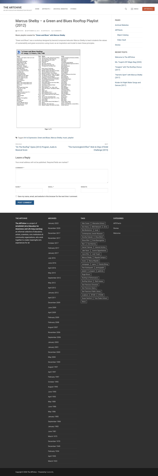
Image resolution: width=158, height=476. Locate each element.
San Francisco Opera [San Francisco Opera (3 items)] (89, 288)
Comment (20, 168)
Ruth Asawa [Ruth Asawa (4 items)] (99, 281)
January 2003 (53, 342)
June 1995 (52, 392)
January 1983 (53, 426)
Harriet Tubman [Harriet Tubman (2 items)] (87, 247)
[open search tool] (126, 9)
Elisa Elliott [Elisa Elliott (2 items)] (99, 237)
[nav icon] (135, 9)
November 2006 (54, 332)
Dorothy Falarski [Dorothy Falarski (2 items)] (87, 237)
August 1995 (53, 387)
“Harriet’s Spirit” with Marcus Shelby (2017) (128, 76)
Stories (117, 45)
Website (84, 187)
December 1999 (54, 362)
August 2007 (53, 327)
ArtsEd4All (148, 9)
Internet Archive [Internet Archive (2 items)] (100, 247)
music (65, 138)
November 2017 (54, 238)
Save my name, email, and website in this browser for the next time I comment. (48, 196)
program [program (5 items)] (92, 271)
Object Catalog (123, 35)
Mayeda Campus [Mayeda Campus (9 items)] (100, 257)
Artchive (19, 31)
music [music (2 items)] (84, 261)
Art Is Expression (30, 138)
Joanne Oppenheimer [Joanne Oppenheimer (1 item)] (99, 250)
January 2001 (53, 347)
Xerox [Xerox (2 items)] (84, 302)
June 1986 (52, 407)
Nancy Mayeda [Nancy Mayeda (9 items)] (94, 261)
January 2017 (53, 253)
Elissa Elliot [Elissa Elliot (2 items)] (86, 240)
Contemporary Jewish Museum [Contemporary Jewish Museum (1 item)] (92, 233)
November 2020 (54, 228)
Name (18, 187)
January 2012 (53, 293)
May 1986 (52, 412)
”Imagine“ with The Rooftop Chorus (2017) (128, 68)
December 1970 (54, 441)
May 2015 (52, 273)
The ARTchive (12, 7)
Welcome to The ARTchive (125, 57)
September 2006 (54, 337)
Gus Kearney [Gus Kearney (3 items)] (92, 244)
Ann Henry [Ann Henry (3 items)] (85, 227)
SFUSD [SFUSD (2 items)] (93, 295)
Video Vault (121, 40)
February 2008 (53, 322)
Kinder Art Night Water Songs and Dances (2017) (128, 84)
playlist (70, 138)
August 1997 (53, 367)
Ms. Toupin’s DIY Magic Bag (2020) (128, 62)
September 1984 (54, 422)
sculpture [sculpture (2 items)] (85, 295)
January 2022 (53, 223)
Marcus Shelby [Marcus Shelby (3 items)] (87, 257)
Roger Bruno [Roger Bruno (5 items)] (86, 274)
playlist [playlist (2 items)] (84, 271)
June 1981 (52, 431)
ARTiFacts (45, 31)
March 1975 (52, 436)
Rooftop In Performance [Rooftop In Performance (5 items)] (90, 278)
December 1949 (54, 446)
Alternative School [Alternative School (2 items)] (98, 223)
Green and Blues (44, 138)
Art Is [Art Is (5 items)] (105, 227)
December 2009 (54, 303)
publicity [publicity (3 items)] (100, 271)
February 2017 (53, 248)
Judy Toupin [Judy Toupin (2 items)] (96, 254)
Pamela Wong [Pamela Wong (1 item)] (103, 264)
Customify (49, 472)
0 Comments (56, 31)
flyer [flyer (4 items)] (83, 244)
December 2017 (54, 233)
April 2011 (52, 298)
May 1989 (52, 402)
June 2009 (52, 308)
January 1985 (53, 417)
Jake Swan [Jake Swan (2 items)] (85, 250)
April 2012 (52, 288)
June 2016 (52, 263)
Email (51, 187)
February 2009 (53, 317)
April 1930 (52, 456)
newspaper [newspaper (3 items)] (85, 264)
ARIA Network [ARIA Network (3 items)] (96, 227)
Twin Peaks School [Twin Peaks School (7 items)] (100, 298)
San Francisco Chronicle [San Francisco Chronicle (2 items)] (90, 285)
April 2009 (52, 312)
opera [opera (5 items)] (94, 264)
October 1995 (53, 382)
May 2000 (52, 357)
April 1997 (52, 372)
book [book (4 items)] (96, 230)
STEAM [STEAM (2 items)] (100, 295)
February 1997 (53, 377)
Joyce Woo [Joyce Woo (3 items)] (85, 254)
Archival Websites (122, 25)
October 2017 (53, 243)
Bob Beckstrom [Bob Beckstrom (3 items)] (87, 230)
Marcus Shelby (56, 138)
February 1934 (53, 451)
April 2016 (52, 268)
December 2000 (54, 352)
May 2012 (52, 283)
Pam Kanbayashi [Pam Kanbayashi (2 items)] (87, 267)
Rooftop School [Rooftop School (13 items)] (87, 281)
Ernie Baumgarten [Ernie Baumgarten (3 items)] (98, 240)
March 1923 (52, 461)
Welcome (116, 233)
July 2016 (52, 258)
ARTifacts (118, 30)
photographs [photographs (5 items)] (100, 267)
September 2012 (54, 278)
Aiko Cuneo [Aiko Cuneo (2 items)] (86, 223)
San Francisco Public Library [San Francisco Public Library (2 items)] (91, 291)
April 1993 (52, 397)
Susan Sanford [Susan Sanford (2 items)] (87, 298)
